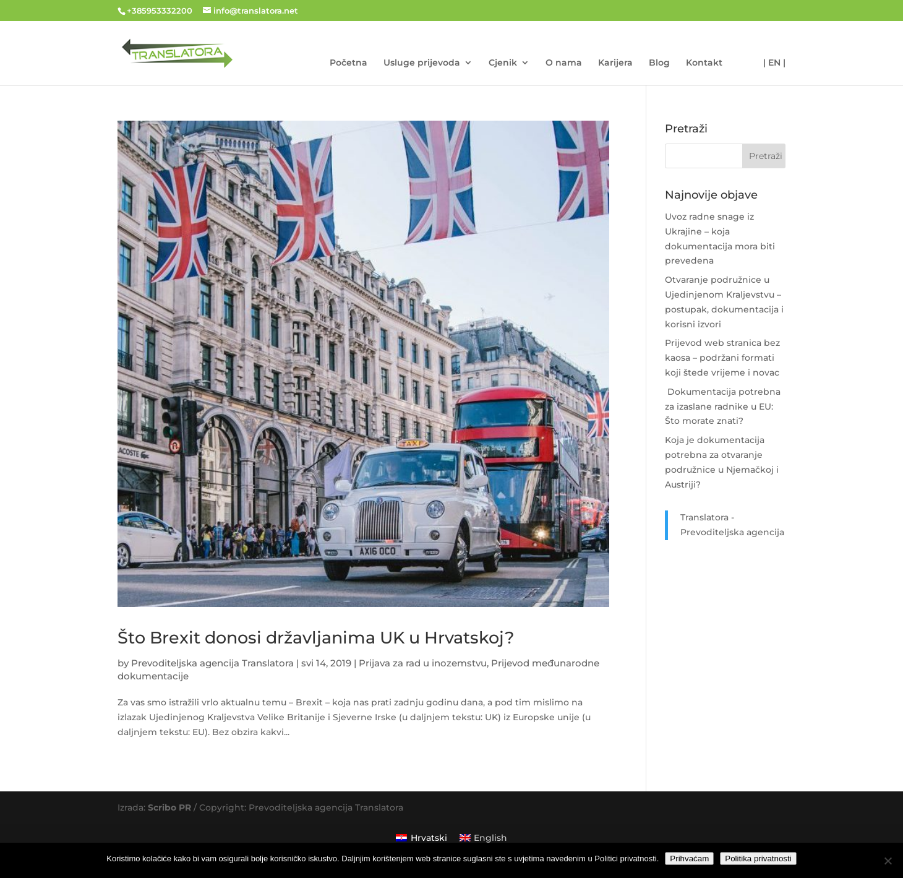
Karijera (615, 63)
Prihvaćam (689, 858)
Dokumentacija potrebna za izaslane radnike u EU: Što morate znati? (723, 406)
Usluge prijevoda (421, 63)
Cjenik (503, 63)
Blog (659, 63)
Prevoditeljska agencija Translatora (212, 663)
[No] (887, 860)
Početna (348, 63)
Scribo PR (169, 807)
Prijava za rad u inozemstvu (423, 663)
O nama (564, 63)
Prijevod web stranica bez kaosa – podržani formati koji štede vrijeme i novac (722, 357)
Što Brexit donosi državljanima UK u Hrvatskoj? (316, 637)
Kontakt (704, 63)
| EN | (774, 63)
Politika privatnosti (758, 858)
